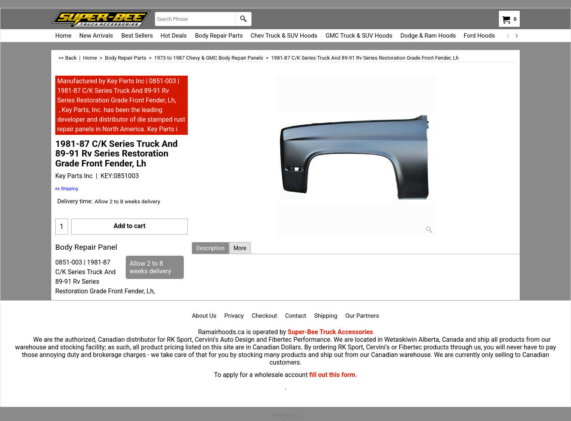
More (239, 248)
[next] (516, 35)
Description (210, 248)
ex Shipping (66, 188)
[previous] (508, 35)
